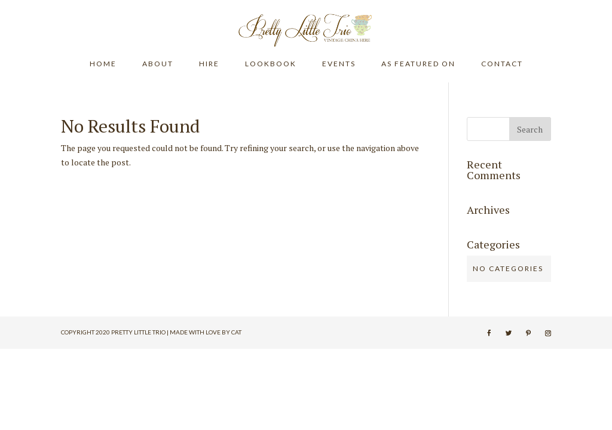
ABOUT (157, 64)
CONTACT (502, 64)
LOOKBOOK (270, 64)
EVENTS (339, 64)
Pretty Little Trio (138, 332)
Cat (236, 332)
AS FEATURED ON (418, 64)
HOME (103, 64)
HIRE (209, 64)
